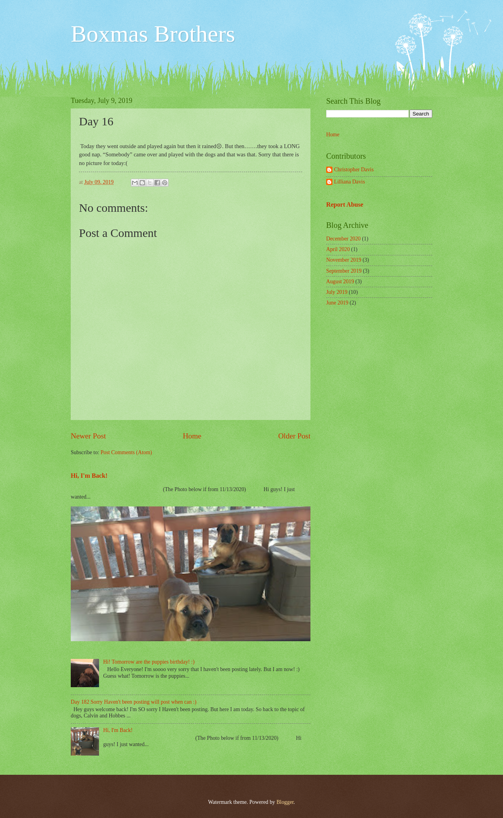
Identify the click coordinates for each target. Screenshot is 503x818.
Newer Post (88, 436)
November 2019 (343, 260)
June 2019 (337, 303)
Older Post (294, 436)
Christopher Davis (354, 169)
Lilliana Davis (349, 182)
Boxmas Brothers (153, 34)
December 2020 (343, 239)
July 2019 (336, 292)
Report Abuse (344, 204)
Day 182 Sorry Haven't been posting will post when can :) (133, 702)
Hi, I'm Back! (89, 475)
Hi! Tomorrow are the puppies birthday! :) (149, 662)
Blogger (285, 802)
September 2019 (344, 271)
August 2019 (340, 281)
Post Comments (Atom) (126, 452)
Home (192, 436)
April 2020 (338, 249)
